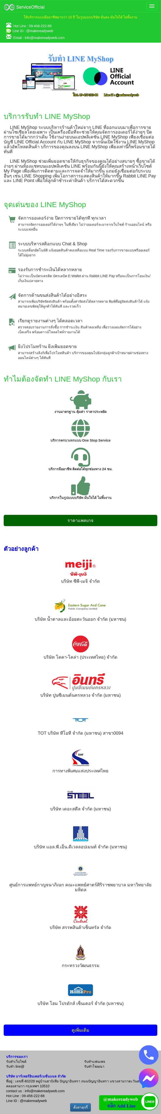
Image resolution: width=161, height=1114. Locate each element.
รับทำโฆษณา (94, 1066)
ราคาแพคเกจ (80, 520)
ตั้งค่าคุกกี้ (80, 1107)
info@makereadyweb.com (44, 38)
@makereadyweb (39, 31)
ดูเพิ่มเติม (80, 1030)
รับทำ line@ (15, 1066)
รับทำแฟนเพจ (94, 1062)
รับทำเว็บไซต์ (16, 1062)
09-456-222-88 (40, 26)
